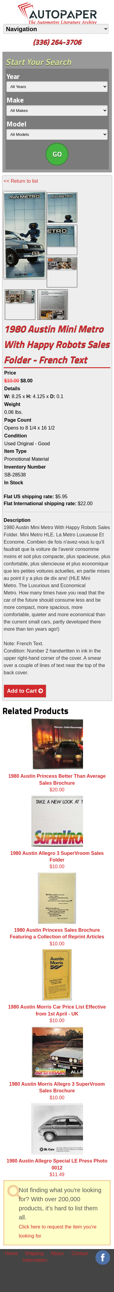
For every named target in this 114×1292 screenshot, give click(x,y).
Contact (79, 1253)
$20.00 (56, 755)
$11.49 (57, 1140)
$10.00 (57, 832)
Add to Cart (25, 691)
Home (11, 1253)
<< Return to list (21, 181)
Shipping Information (34, 1257)
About (57, 1253)
